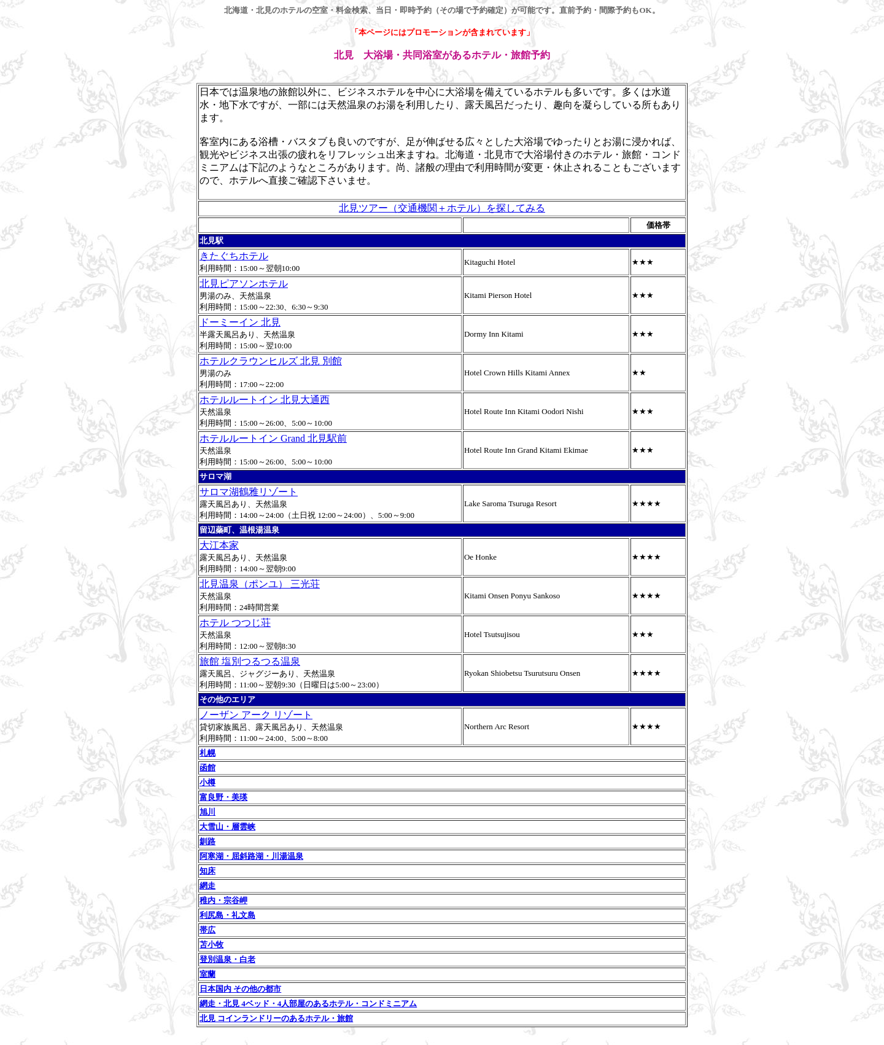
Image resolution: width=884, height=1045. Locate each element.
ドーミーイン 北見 (240, 322)
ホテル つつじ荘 (235, 622)
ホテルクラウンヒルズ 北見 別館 (271, 361)
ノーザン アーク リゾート (256, 715)
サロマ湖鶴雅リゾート (249, 492)
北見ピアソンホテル (244, 283)
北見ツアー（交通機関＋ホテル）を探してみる (442, 208)
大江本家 (219, 545)
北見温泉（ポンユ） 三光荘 (260, 584)
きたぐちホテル (234, 256)
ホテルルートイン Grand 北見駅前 (273, 438)
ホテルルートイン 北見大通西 (265, 399)
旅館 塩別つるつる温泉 (250, 661)
